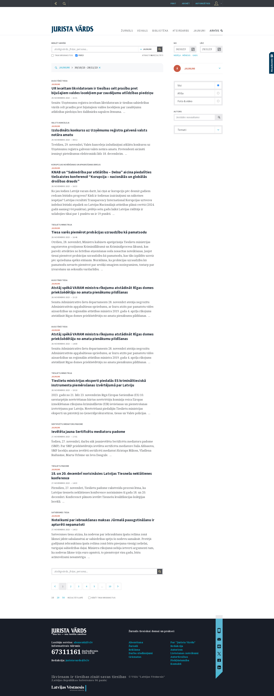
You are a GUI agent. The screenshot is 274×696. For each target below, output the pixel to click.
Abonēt (186, 3)
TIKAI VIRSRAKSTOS (62, 55)
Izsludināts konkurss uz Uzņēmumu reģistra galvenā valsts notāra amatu (99, 132)
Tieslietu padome (60, 466)
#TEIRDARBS (181, 30)
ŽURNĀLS (127, 30)
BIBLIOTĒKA (160, 30)
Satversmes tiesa (60, 512)
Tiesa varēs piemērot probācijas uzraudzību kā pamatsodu (99, 232)
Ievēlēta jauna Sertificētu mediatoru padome (88, 431)
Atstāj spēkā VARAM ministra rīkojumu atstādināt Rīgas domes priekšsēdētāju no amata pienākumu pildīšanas (102, 290)
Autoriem (176, 649)
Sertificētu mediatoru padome (67, 424)
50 (63, 597)
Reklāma (134, 649)
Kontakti (176, 663)
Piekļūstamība (179, 660)
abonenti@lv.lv (83, 642)
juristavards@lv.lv (77, 660)
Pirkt (173, 3)
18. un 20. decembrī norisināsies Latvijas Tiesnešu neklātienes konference (101, 475)
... (102, 586)
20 (58, 597)
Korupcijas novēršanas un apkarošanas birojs (76, 164)
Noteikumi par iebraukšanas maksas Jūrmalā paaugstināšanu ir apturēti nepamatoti (102, 522)
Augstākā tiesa (59, 80)
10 (110, 586)
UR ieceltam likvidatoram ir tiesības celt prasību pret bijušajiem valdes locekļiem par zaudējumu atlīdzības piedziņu (102, 90)
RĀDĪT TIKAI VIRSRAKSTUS (102, 597)
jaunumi (55, 84)
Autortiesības (179, 656)
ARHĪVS (214, 30)
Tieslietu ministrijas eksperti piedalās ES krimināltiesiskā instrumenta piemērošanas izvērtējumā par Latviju (98, 382)
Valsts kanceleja (60, 122)
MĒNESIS (186, 55)
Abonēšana (136, 642)
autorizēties (203, 3)
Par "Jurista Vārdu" (183, 642)
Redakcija (176, 646)
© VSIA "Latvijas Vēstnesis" (147, 676)
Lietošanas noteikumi (184, 653)
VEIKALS (142, 30)
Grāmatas (135, 656)
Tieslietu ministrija (61, 224)
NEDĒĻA (177, 55)
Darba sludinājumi (141, 653)
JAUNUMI (199, 30)
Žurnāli (133, 646)
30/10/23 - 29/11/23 (86, 67)
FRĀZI (79, 55)
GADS (195, 55)
